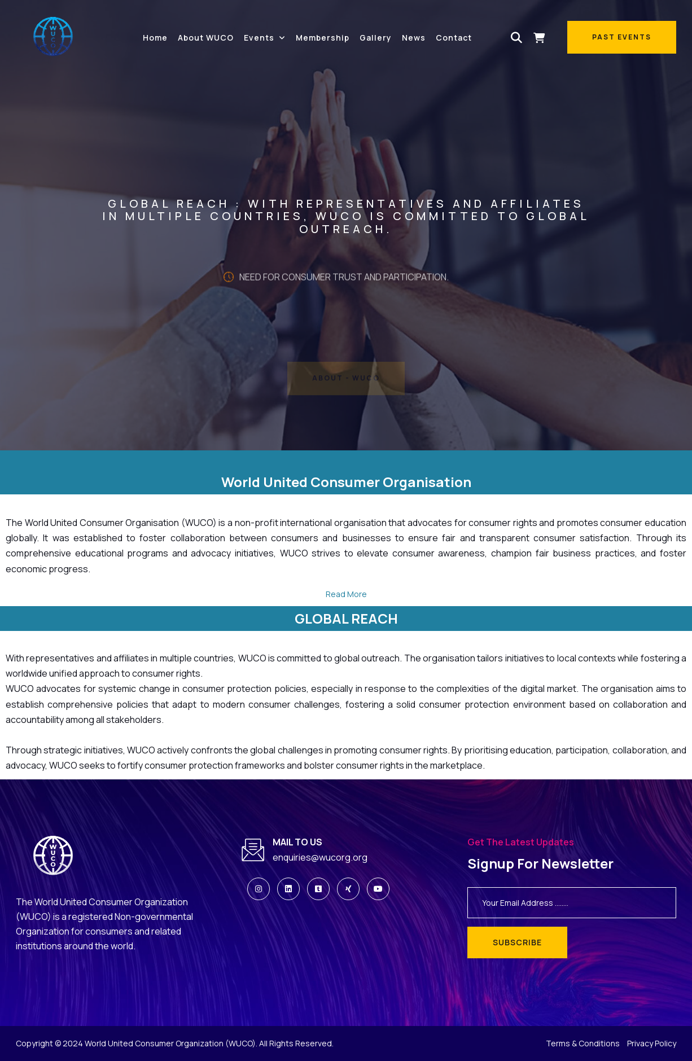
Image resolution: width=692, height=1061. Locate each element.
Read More (346, 594)
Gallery (376, 37)
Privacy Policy (651, 1043)
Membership (322, 37)
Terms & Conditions (583, 1043)
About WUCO (206, 37)
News (414, 37)
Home (155, 37)
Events (259, 37)
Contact (454, 37)
